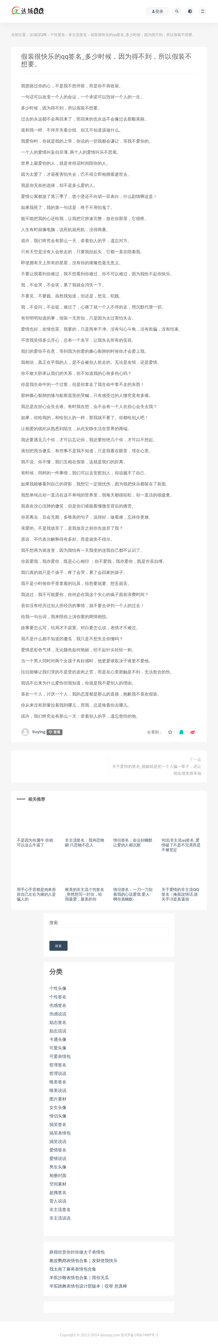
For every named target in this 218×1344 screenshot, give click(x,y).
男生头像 (57, 1166)
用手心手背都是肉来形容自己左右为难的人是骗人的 (36, 894)
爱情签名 (57, 1149)
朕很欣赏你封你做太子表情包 (77, 1251)
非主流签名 (77, 34)
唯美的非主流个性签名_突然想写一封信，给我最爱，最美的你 (84, 894)
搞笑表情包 (60, 1132)
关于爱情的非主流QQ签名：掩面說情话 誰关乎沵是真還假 (180, 894)
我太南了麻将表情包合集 (72, 1268)
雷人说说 (57, 1200)
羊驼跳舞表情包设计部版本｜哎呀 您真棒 (88, 1285)
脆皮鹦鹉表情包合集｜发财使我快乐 (83, 1260)
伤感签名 (57, 1005)
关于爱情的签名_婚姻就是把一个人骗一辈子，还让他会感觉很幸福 (156, 769)
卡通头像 (57, 1039)
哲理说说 (57, 1073)
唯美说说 (57, 1090)
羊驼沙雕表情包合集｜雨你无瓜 (79, 1277)
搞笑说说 (57, 1141)
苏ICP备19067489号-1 (139, 1335)
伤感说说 (57, 1013)
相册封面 (57, 1175)
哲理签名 (57, 1064)
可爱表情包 (60, 1056)
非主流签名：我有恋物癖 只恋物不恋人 (84, 842)
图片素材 (57, 1098)
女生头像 (57, 1107)
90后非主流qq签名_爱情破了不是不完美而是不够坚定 (181, 845)
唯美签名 (57, 1081)
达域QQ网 (38, 34)
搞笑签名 (57, 1124)
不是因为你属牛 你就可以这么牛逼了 (35, 842)
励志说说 (57, 1030)
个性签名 (57, 34)
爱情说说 (57, 1158)
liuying (38, 731)
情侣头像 (57, 1115)
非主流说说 (60, 1217)
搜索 (53, 922)
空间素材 (57, 1183)
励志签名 (57, 1022)
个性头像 (57, 988)
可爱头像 (57, 1047)
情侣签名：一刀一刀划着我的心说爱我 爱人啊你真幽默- (132, 894)
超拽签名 (57, 1192)
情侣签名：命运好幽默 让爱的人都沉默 (132, 842)
